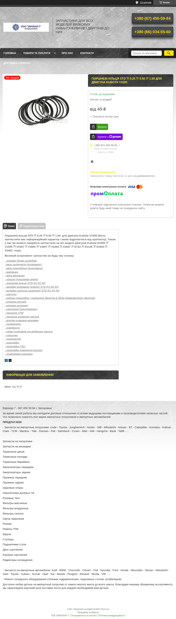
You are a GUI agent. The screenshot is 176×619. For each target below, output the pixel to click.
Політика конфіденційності (112, 615)
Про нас (67, 53)
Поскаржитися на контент (84, 615)
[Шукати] (169, 53)
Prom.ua (105, 609)
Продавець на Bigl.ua (88, 612)
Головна (10, 53)
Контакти (87, 53)
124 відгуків (145, 2)
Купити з (109, 136)
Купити (102, 126)
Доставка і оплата (17, 63)
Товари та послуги (36, 53)
